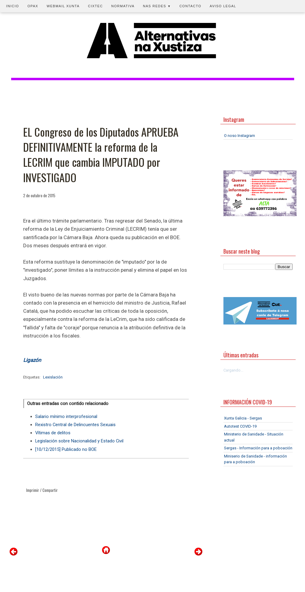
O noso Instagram (239, 135)
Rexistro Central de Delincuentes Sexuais (75, 424)
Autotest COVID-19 (240, 426)
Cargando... (233, 370)
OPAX (32, 6)
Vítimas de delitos (52, 432)
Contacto (190, 6)
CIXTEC (95, 6)
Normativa (123, 6)
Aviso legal (223, 6)
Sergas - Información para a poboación (258, 448)
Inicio (12, 6)
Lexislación (53, 377)
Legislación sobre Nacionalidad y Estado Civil (79, 441)
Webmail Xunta (63, 6)
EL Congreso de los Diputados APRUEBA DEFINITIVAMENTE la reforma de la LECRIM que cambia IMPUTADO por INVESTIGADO (101, 154)
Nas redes (157, 6)
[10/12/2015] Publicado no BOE (66, 449)
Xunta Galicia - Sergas (243, 418)
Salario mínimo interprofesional (66, 416)
